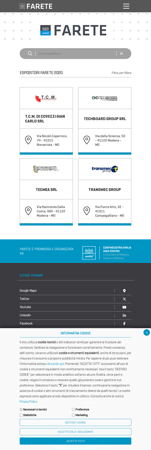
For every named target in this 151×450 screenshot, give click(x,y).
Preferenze (82, 409)
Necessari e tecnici (35, 409)
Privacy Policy (28, 402)
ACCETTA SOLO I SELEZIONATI (75, 432)
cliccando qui (55, 364)
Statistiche (29, 415)
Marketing (82, 415)
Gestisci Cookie (75, 422)
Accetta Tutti (75, 441)
